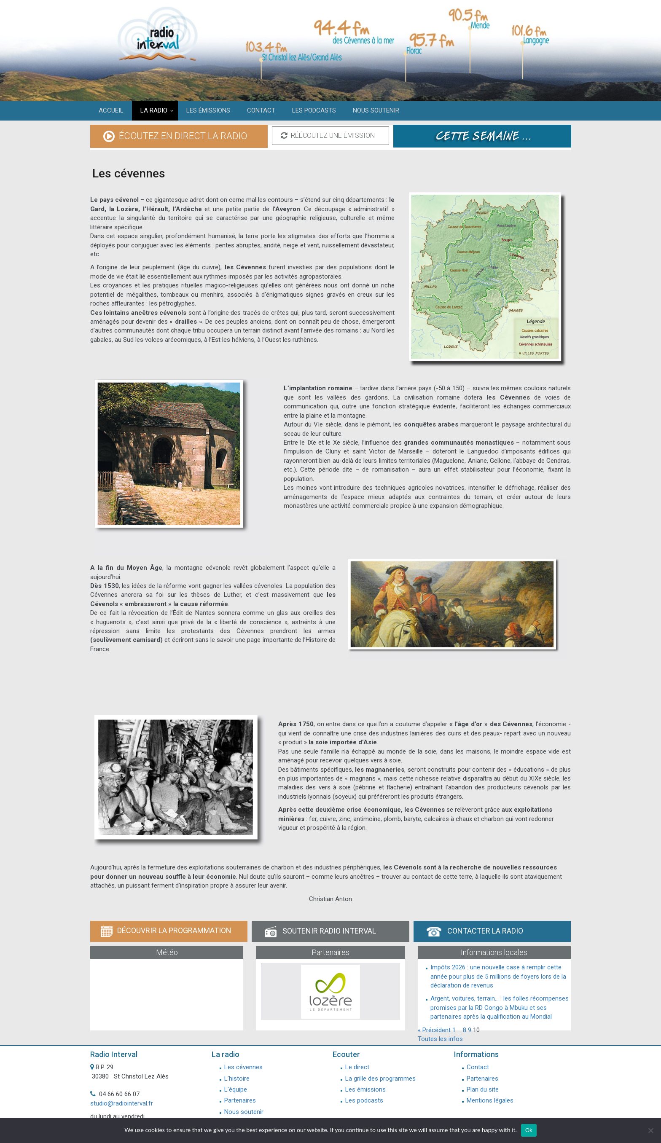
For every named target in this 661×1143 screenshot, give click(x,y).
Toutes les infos (440, 1039)
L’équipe (235, 1089)
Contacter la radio (475, 931)
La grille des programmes (380, 1078)
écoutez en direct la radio (175, 136)
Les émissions (365, 1089)
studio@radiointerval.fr (121, 1103)
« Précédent (434, 1030)
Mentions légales (490, 1100)
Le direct (357, 1067)
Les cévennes (243, 1067)
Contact (478, 1067)
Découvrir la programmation (166, 931)
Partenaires (240, 1100)
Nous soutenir (243, 1112)
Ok (528, 1130)
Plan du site (483, 1089)
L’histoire (237, 1078)
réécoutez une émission (328, 135)
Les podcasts (364, 1100)
